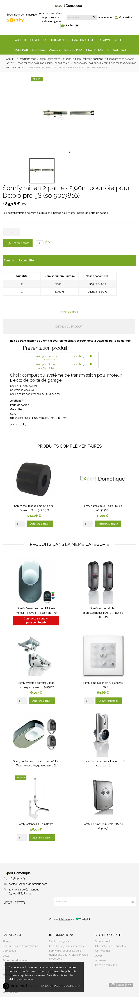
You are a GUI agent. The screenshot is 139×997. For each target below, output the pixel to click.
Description (69, 312)
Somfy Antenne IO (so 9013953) (36, 824)
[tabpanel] (69, 115)
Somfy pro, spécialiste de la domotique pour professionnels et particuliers (69, 954)
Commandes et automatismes (73, 40)
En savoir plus (50, 986)
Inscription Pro (97, 49)
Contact (120, 49)
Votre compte (108, 935)
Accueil (21, 40)
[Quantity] (20, 524)
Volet (119, 40)
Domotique (38, 40)
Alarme (105, 40)
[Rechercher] (82, 17)
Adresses (100, 960)
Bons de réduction (106, 965)
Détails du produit (69, 326)
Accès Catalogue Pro (65, 49)
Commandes (102, 950)
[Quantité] (11, 232)
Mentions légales (59, 941)
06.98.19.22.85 (105, 17)
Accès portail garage (29, 49)
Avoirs (98, 955)
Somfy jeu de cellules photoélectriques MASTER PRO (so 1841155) (103, 613)
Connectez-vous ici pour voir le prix (36, 620)
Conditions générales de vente (67, 946)
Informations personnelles (110, 946)
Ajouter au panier (17, 243)
